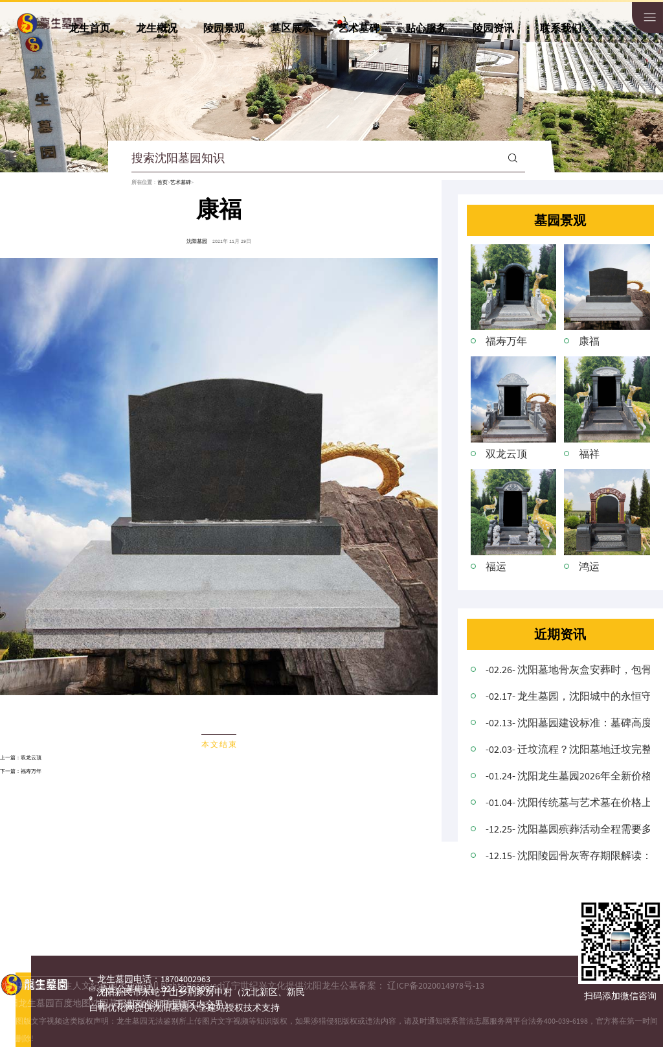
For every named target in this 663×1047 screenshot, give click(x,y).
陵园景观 (224, 27)
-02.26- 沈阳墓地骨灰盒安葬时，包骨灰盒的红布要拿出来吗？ (568, 669)
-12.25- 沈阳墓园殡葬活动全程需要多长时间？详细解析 (568, 828)
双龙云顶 (31, 757)
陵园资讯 (493, 27)
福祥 (589, 453)
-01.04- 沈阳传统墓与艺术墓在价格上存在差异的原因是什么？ (568, 802)
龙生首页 (89, 27)
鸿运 (589, 566)
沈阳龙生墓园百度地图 (45, 1003)
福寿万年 (31, 771)
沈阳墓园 (196, 241)
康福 (589, 340)
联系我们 (560, 27)
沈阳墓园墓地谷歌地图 (136, 1003)
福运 (496, 566)
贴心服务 (426, 27)
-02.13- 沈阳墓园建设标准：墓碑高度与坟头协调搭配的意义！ (568, 722)
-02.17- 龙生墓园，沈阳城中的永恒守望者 (568, 695)
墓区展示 (291, 27)
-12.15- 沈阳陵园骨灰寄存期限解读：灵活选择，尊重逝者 (568, 855)
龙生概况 (156, 27)
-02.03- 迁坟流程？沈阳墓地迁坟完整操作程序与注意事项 (568, 748)
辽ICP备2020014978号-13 (435, 985)
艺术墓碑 (358, 27)
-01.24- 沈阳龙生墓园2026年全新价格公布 (568, 775)
